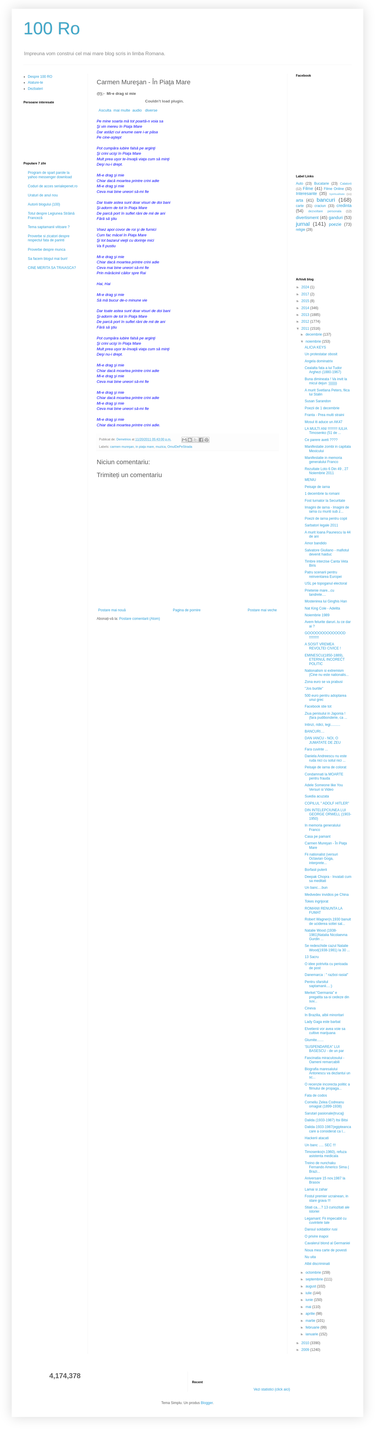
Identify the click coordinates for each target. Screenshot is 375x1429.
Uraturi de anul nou (43, 195)
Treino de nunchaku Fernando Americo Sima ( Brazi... (327, 1167)
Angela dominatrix (319, 361)
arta (299, 200)
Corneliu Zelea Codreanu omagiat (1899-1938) (324, 1104)
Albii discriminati (317, 1264)
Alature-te (35, 82)
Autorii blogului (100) (44, 204)
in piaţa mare (145, 446)
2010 (305, 1343)
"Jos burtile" (314, 688)
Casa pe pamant (317, 836)
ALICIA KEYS (315, 347)
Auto (299, 183)
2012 (305, 321)
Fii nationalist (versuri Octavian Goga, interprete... (321, 858)
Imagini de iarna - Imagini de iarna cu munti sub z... (327, 509)
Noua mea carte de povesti (326, 1250)
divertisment (307, 217)
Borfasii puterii (316, 870)
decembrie (314, 334)
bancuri (326, 200)
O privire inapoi (316, 1236)
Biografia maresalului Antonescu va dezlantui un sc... (327, 1073)
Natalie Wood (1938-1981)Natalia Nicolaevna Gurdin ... (326, 934)
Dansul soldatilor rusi (321, 1229)
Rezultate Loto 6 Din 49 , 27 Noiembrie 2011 (326, 471)
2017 (305, 294)
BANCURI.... (314, 731)
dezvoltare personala (324, 211)
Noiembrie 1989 (317, 615)
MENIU (310, 480)
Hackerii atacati (317, 1138)
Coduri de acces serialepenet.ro (52, 186)
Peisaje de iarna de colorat (325, 767)
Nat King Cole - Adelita (322, 608)
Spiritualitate (337, 194)
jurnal (303, 224)
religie (300, 230)
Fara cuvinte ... (316, 749)
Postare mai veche (262, 610)
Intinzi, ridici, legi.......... (322, 725)
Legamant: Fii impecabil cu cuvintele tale (326, 1220)
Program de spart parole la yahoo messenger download (50, 175)
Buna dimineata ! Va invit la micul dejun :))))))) (326, 381)
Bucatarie (321, 183)
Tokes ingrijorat (316, 901)
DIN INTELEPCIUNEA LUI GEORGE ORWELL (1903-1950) (328, 814)
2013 (305, 315)
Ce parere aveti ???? (321, 440)
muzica (161, 446)
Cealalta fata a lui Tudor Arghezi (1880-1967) (323, 370)
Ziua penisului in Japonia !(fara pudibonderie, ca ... (326, 715)
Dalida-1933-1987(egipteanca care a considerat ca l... (328, 1129)
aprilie (311, 1314)
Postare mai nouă (112, 610)
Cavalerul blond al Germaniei (327, 1243)
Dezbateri (35, 89)
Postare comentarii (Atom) (139, 619)
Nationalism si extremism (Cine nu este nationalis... (327, 673)
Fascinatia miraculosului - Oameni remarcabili (324, 1060)
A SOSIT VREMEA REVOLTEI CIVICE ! (323, 646)
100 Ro (51, 28)
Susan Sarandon (318, 401)
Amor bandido (316, 543)
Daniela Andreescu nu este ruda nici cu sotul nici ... (326, 758)
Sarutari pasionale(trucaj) (324, 1113)
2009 (305, 1350)
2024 (305, 287)
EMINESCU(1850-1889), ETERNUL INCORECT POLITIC (325, 659)
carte (300, 206)
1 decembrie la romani (322, 494)
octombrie (314, 1272)
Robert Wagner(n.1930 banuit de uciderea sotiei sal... (328, 921)
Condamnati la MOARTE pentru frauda (324, 776)
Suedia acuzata (317, 796)
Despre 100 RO (40, 77)
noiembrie (314, 341)
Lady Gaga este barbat (322, 1022)
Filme (308, 188)
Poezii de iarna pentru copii (326, 518)
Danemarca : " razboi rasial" (326, 975)
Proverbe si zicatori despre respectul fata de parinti (48, 238)
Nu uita (310, 1257)
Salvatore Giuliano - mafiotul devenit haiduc (327, 552)
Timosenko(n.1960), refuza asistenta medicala (326, 1154)
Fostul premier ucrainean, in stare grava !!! (326, 1198)
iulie (309, 1293)
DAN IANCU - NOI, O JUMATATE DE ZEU (323, 740)
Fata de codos (316, 1095)
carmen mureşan (122, 446)
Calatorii (346, 183)
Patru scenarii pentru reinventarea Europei (323, 574)
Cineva (310, 1008)
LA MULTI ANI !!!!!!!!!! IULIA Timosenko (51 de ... (326, 431)
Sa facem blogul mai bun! (47, 259)
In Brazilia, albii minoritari (324, 1015)
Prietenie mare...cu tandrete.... (319, 592)
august (311, 1286)
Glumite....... (314, 1040)
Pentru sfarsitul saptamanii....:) (318, 984)
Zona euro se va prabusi (323, 682)
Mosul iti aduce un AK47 (323, 422)
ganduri (336, 217)
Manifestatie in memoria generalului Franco (323, 460)
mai (309, 1307)
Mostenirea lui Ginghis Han (326, 601)
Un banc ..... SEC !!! (320, 1145)
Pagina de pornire (187, 610)
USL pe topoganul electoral (326, 583)
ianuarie (312, 1334)
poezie (335, 224)
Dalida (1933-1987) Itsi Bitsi (326, 1120)
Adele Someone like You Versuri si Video (324, 787)
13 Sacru (312, 957)
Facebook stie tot (318, 706)
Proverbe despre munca (46, 250)
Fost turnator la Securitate (325, 501)
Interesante (306, 193)
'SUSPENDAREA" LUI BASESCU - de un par (324, 1049)
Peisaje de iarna (317, 487)
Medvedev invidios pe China (327, 895)
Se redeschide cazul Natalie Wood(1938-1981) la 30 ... (327, 948)
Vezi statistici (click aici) (271, 1389)
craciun (320, 206)
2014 (305, 308)
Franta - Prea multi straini (324, 415)
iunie (310, 1300)
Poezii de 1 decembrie (322, 408)
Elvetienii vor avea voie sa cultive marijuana (325, 1031)
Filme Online (334, 189)
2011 (305, 328)
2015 (305, 301)
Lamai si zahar (316, 1189)
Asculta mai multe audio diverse (127, 110)
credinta (344, 205)
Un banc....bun (316, 888)
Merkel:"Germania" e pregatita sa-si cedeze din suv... (327, 997)
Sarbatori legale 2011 (321, 525)
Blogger (207, 1403)
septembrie (315, 1279)
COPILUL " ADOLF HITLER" (327, 803)
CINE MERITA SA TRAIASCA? (52, 268)
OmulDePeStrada (179, 446)
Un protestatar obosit (321, 354)
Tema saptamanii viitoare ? (49, 227)
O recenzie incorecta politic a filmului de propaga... (327, 1086)
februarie (313, 1327)
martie (311, 1321)
